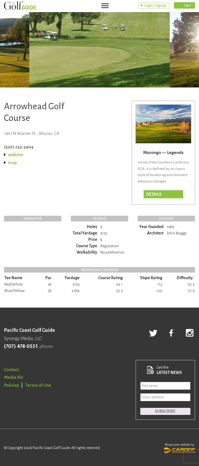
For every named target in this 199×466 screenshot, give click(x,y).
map (12, 162)
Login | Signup (155, 5)
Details (153, 194)
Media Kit (13, 377)
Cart (187, 5)
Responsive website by (179, 447)
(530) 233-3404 (18, 146)
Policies (11, 385)
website (15, 154)
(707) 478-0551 (21, 346)
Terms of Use (38, 385)
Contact (11, 369)
